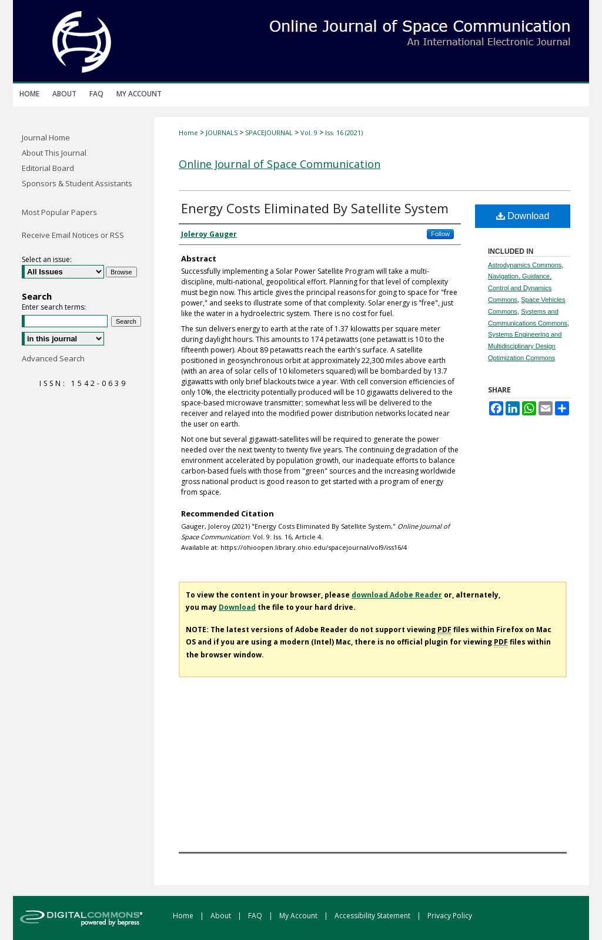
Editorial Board (48, 168)
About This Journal (54, 152)
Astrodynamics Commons (524, 264)
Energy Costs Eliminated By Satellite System (315, 208)
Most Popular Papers (59, 212)
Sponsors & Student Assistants (77, 183)
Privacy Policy (449, 916)
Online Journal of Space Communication (279, 164)
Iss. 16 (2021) (344, 132)
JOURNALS (222, 132)
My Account (299, 916)
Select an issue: (47, 259)
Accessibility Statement (373, 916)
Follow (440, 233)
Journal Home (46, 137)
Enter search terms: (54, 307)
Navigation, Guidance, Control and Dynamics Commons (519, 288)
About (221, 916)
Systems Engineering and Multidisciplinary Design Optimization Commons (524, 346)
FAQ (256, 916)
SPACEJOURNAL (269, 132)
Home (188, 132)
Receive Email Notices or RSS (73, 235)
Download (523, 216)
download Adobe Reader (397, 595)
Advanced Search (53, 358)
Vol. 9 (308, 132)
